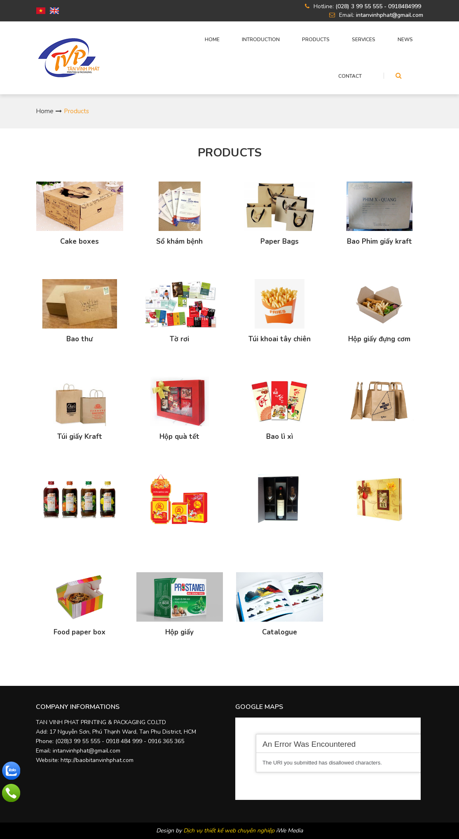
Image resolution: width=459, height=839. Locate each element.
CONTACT (350, 76)
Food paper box (79, 632)
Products (316, 39)
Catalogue (279, 632)
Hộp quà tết (179, 436)
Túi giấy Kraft (79, 436)
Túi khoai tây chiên (279, 339)
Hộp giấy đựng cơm (379, 339)
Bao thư (79, 339)
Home (45, 111)
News (405, 39)
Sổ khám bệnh (179, 241)
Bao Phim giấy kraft (379, 241)
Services (363, 39)
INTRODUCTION (261, 39)
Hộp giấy (179, 632)
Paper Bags (279, 241)
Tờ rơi (179, 339)
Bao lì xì (279, 436)
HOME (212, 39)
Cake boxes (79, 241)
